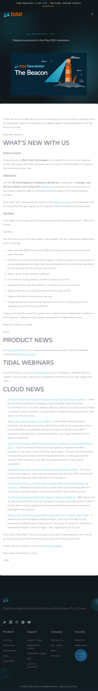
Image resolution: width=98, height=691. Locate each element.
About (54, 652)
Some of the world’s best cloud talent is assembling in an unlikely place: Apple (48, 516)
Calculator (9, 647)
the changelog (15, 351)
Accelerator (48, 6)
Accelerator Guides (34, 648)
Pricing (7, 641)
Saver (6, 657)
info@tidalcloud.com (25, 355)
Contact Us (57, 641)
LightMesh (8, 662)
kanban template (62, 203)
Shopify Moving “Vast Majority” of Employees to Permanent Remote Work (46, 400)
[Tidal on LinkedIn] (10, 623)
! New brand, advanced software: (64, 3)
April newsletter (54, 547)
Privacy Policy (71, 687)
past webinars (42, 373)
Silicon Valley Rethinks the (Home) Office (29, 422)
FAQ (29, 660)
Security (80, 641)
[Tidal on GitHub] (16, 623)
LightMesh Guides (37, 655)
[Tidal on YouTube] (29, 623)
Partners (56, 657)
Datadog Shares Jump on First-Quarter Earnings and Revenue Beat (43, 470)
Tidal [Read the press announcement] (44, 3)
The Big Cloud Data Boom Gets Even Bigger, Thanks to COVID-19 (41, 498)
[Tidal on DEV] (22, 623)
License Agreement (32, 666)
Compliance (81, 647)
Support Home (34, 641)
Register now (49, 187)
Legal (61, 687)
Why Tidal (56, 647)
